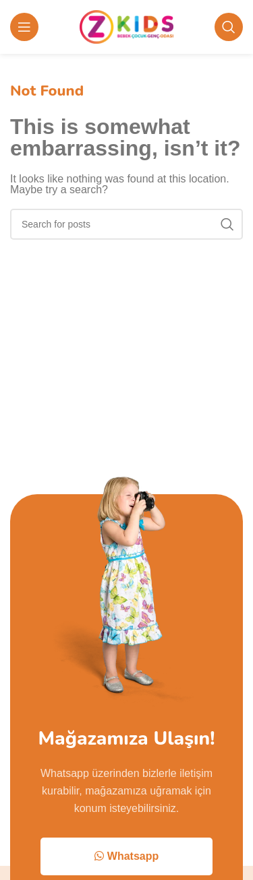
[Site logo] (126, 26)
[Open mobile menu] (24, 26)
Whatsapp (126, 856)
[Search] (229, 26)
